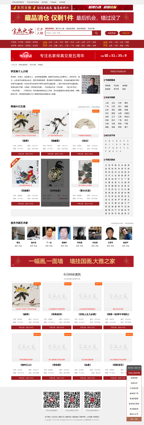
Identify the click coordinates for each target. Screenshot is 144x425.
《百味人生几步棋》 (87, 314)
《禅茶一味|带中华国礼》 (118, 314)
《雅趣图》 (55, 141)
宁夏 (126, 124)
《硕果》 (25, 141)
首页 (16, 246)
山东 (78, 42)
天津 (61, 42)
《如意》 (87, 365)
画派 (124, 89)
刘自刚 (95, 243)
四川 (113, 120)
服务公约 (62, 417)
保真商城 (111, 33)
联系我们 (96, 417)
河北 (72, 42)
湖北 (83, 46)
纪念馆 (35, 46)
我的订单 (137, 368)
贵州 (126, 120)
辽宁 (88, 42)
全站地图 (62, 2)
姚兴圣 (33, 243)
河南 (94, 46)
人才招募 (89, 417)
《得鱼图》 (56, 365)
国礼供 (20, 46)
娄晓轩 (64, 243)
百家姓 (28, 46)
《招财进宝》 (118, 365)
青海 (120, 124)
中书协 (20, 42)
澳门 (126, 127)
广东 (72, 46)
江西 (67, 46)
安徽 (55, 46)
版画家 (107, 89)
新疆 (107, 127)
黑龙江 (127, 117)
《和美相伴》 (56, 314)
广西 (120, 120)
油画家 (124, 86)
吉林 (94, 42)
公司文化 (55, 417)
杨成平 (125, 243)
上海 (55, 42)
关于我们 (48, 417)
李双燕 (79, 243)
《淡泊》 (85, 141)
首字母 (116, 89)
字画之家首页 (23, 65)
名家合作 (126, 33)
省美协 (28, 42)
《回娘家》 (25, 190)
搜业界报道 (81, 29)
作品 (20, 246)
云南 (107, 124)
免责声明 (82, 417)
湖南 (88, 46)
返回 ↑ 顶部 (134, 419)
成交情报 (45, 2)
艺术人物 (33, 65)
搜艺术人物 (60, 29)
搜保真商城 (49, 29)
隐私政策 (75, 417)
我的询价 (131, 368)
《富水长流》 (85, 190)
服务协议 (68, 417)
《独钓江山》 (26, 365)
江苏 (50, 46)
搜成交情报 (70, 29)
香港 (120, 127)
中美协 (13, 42)
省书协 (35, 42)
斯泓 (18, 243)
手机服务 (53, 2)
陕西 (113, 113)
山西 (83, 42)
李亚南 (40, 65)
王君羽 (110, 243)
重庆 (67, 42)
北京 (50, 42)
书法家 (116, 86)
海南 (113, 127)
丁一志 (49, 243)
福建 (78, 46)
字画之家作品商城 (33, 2)
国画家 (107, 86)
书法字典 (91, 29)
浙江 (61, 46)
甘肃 (113, 124)
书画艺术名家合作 (118, 71)
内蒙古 (127, 113)
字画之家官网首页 (18, 2)
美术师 (13, 46)
